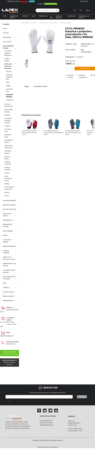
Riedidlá (7, 115)
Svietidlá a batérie (7, 152)
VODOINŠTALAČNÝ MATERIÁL (9, 271)
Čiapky (8, 86)
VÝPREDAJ (6, 287)
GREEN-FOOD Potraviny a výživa (9, 258)
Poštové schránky (7, 168)
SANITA (5, 235)
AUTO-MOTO (7, 42)
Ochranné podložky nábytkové (8, 53)
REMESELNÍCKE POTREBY (7, 226)
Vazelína (7, 126)
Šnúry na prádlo (7, 158)
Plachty (6, 192)
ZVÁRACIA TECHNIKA (6, 252)
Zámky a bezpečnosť (8, 105)
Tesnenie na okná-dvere (8, 147)
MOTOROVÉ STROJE (9, 209)
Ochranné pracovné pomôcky (8, 66)
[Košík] (88, 10)
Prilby (7, 82)
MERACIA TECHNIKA (9, 205)
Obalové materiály (7, 163)
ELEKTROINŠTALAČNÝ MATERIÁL (9, 278)
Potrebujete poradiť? (40, 86)
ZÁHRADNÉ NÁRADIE (9, 246)
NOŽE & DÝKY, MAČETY (7, 215)
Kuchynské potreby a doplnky (8, 120)
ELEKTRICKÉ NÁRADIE (9, 200)
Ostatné (9, 72)
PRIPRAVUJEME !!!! (8, 296)
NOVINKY (6, 33)
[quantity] (69, 68)
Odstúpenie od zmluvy (84, 17)
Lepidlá (6, 173)
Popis (27, 86)
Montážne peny (7, 136)
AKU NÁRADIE (7, 37)
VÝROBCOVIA (42, 16)
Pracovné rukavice (9, 96)
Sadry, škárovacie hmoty (8, 178)
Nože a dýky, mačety (8, 111)
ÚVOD (5, 16)
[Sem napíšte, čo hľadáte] (49, 10)
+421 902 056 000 (50, 4)
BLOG (33, 16)
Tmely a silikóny (7, 60)
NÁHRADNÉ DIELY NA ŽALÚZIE (9, 265)
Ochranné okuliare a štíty (9, 77)
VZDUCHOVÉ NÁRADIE (7, 241)
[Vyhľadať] (38, 10)
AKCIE (5, 29)
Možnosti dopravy (59, 17)
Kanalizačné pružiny (8, 141)
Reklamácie (72, 16)
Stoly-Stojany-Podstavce (9, 188)
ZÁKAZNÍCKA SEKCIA (14, 17)
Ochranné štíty (9, 90)
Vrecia (6, 196)
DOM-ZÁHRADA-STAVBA (8, 47)
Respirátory (10, 100)
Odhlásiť (9, 402)
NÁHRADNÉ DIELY (8, 301)
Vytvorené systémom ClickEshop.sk (47, 447)
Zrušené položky (8, 292)
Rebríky (6, 184)
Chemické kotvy (7, 130)
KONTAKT (26, 16)
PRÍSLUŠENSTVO (8, 220)
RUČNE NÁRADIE (8, 231)
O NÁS (51, 17)
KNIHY (5, 283)
